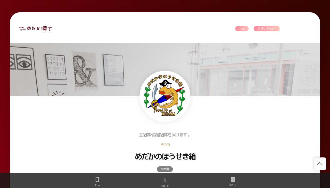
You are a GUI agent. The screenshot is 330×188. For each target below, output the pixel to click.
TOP (242, 28)
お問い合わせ (267, 28)
